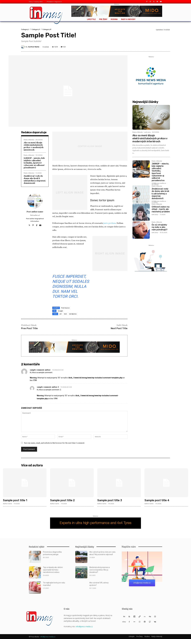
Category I (25, 29)
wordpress (73, 314)
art (61, 314)
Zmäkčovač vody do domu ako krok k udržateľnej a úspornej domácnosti (34, 179)
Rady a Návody (29, 139)
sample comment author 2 (48, 387)
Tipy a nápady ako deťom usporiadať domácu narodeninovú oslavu (53, 569)
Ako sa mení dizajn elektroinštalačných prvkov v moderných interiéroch (33, 146)
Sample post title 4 (157, 500)
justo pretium (109, 223)
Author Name (33, 47)
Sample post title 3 (109, 500)
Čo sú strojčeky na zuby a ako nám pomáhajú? (159, 227)
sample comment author (40, 370)
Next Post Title (119, 328)
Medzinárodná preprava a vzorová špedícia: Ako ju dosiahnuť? (99, 569)
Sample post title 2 (62, 500)
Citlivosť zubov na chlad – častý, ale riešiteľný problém (161, 209)
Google (60, 311)
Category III (46, 29)
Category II (36, 29)
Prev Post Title (29, 328)
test (65, 314)
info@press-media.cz (159, 183)
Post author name (35, 211)
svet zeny (147, 132)
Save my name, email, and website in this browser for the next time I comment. (54, 443)
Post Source (65, 308)
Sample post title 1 (15, 500)
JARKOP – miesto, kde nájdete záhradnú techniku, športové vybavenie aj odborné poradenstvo (34, 163)
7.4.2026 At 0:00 (57, 370)
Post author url (35, 215)
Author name (7, 503)
